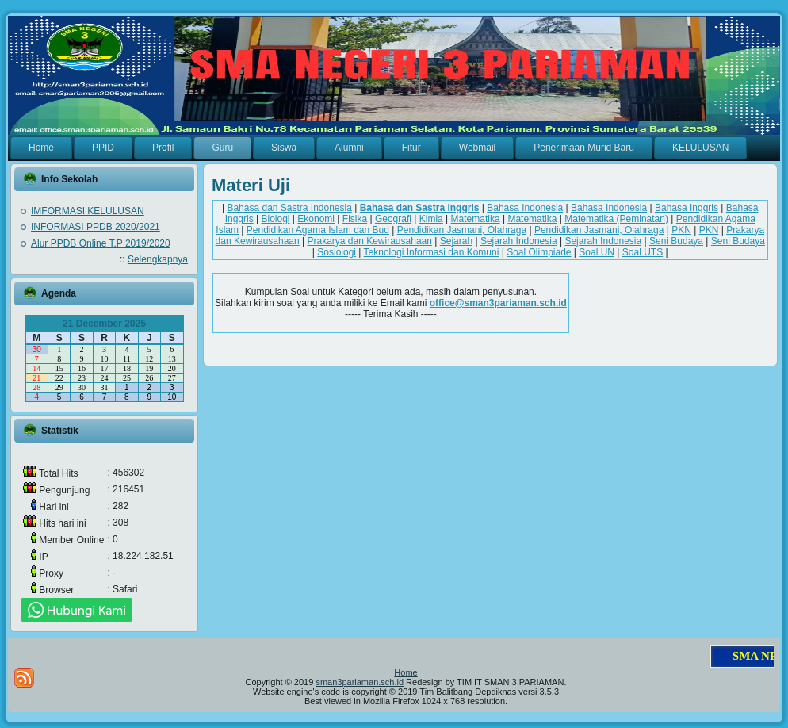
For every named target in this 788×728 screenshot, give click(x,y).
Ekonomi (316, 218)
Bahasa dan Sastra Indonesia (289, 207)
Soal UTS (642, 252)
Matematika (475, 218)
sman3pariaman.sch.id (360, 682)
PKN (681, 230)
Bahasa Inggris (686, 207)
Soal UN (596, 252)
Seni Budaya (676, 241)
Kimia (431, 218)
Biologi (275, 218)
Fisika (354, 218)
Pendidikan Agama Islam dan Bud (318, 230)
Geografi (393, 218)
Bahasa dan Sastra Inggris (420, 207)
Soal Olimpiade (539, 252)
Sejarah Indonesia (518, 241)
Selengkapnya (158, 259)
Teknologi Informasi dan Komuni (431, 252)
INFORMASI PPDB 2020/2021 (95, 226)
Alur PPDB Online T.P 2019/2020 (100, 243)
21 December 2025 (104, 323)
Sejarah (456, 241)
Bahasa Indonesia (525, 207)
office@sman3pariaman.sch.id (498, 302)
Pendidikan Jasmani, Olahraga (461, 230)
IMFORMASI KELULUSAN (87, 210)
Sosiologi (336, 252)
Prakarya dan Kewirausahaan (369, 241)
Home (405, 672)
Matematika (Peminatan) (616, 218)
